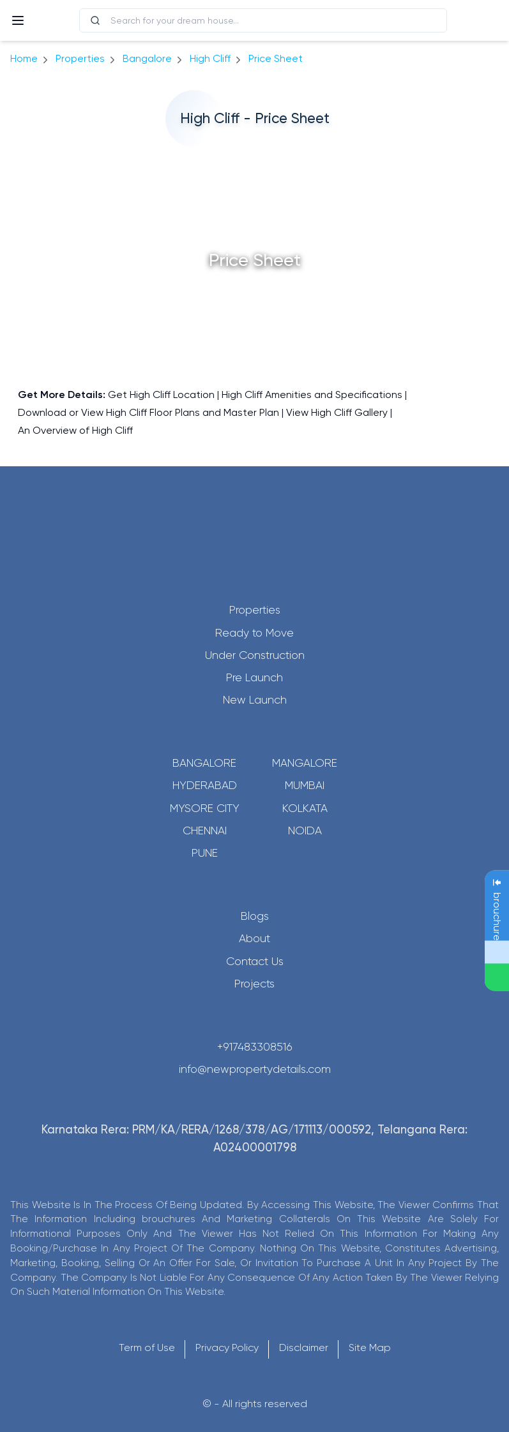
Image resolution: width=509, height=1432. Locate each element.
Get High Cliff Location (161, 394)
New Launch (255, 699)
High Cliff (210, 58)
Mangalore (304, 763)
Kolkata (305, 808)
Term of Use (147, 1347)
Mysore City (204, 808)
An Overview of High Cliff (75, 430)
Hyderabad (204, 785)
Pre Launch (254, 677)
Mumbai (304, 785)
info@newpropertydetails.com (255, 1069)
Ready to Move (254, 632)
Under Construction (255, 655)
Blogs (255, 916)
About (254, 938)
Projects (254, 983)
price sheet (275, 58)
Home (24, 58)
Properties (80, 58)
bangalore (147, 58)
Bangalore (204, 763)
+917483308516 (254, 1046)
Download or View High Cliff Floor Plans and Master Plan (148, 412)
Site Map (370, 1347)
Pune (205, 852)
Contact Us (255, 961)
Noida (305, 830)
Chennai (205, 830)
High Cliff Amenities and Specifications (312, 394)
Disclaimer (303, 1347)
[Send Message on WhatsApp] (497, 977)
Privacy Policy (227, 1347)
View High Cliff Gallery (337, 412)
